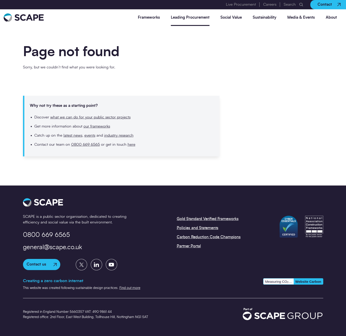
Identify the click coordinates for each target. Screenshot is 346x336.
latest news (72, 135)
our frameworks (96, 126)
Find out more (129, 288)
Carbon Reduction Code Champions (209, 237)
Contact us (42, 264)
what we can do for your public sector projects (90, 117)
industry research (119, 135)
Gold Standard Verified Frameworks (208, 219)
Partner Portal (189, 246)
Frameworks (149, 17)
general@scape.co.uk (52, 247)
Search (290, 4)
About (331, 17)
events (89, 135)
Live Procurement (241, 4)
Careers (269, 4)
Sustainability (264, 17)
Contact (329, 4)
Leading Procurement (190, 17)
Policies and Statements (197, 228)
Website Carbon (308, 281)
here (131, 144)
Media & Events (301, 17)
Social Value (231, 17)
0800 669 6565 (85, 144)
